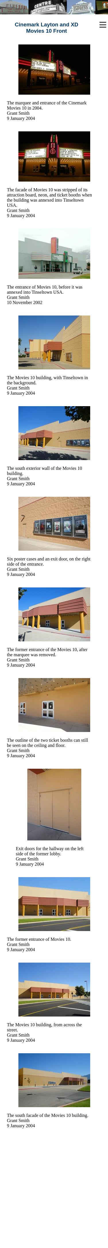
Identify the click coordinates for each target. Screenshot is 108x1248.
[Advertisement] (54, 1194)
